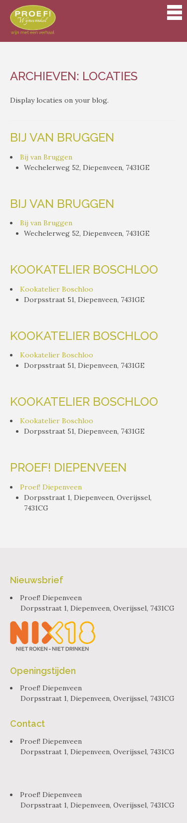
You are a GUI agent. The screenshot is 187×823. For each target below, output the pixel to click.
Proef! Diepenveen (68, 467)
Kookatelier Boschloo (84, 269)
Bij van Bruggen (62, 137)
